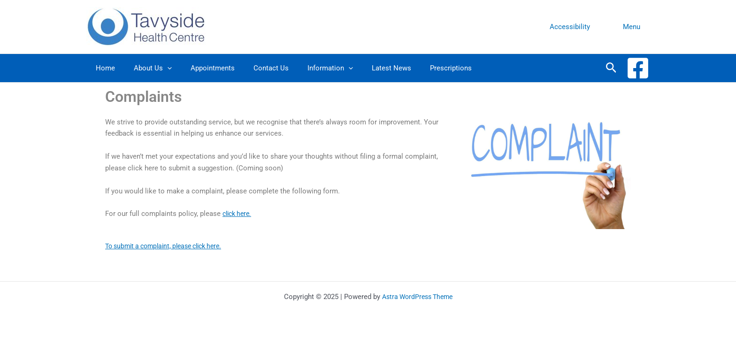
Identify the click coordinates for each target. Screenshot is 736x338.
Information (309, 68)
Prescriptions (420, 68)
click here (238, 213)
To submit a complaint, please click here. (169, 246)
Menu (634, 27)
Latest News (365, 68)
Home (103, 68)
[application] (160, 68)
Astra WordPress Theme (417, 296)
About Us (146, 68)
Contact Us (254, 68)
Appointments (201, 68)
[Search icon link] (611, 68)
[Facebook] (638, 68)
